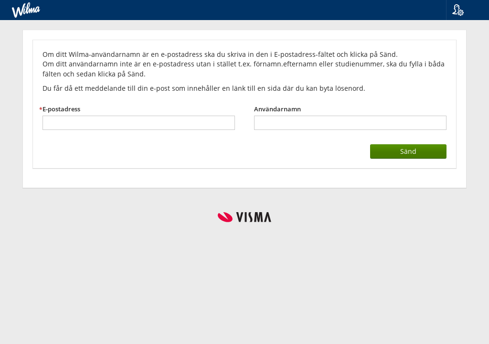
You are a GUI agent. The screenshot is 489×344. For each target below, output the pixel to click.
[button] (464, 10)
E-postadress (61, 109)
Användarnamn (277, 109)
